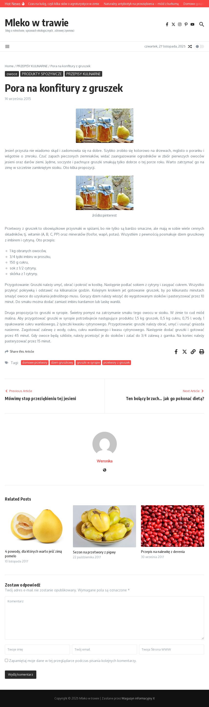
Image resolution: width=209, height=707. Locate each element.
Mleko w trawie (37, 22)
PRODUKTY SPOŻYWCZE (42, 74)
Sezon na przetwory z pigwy (94, 552)
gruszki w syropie (88, 362)
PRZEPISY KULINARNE (32, 66)
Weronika (104, 461)
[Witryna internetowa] (104, 470)
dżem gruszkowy (62, 362)
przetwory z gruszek (116, 362)
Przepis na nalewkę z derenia (163, 551)
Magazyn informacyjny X (138, 698)
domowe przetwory (34, 362)
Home (9, 66)
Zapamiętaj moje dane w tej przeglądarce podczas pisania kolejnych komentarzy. (73, 661)
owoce (12, 74)
